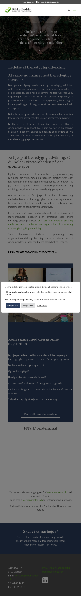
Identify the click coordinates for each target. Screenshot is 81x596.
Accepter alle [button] (12, 305)
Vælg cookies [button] (28, 305)
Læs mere (42, 305)
